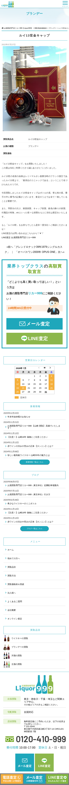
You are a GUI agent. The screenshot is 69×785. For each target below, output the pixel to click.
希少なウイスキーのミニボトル (21, 503)
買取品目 (11, 567)
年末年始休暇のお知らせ (18, 417)
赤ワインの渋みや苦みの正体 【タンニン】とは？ (30, 446)
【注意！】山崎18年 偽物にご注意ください (27, 437)
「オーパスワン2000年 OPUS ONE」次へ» (39, 252)
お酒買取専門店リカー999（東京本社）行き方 (28, 494)
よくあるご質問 (14, 601)
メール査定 (38, 323)
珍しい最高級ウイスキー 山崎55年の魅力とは (28, 455)
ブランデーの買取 (16, 647)
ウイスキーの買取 (16, 638)
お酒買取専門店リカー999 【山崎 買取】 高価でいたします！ (33, 427)
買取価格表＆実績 (15, 584)
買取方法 (11, 575)
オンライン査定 (14, 619)
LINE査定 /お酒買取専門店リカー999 (19, 237)
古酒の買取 (13, 664)
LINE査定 (38, 338)
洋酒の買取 (13, 655)
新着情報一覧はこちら (34, 462)
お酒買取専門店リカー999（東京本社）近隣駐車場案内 (33, 485)
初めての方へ (13, 558)
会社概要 (11, 610)
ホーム (10, 550)
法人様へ (11, 593)
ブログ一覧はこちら (34, 528)
